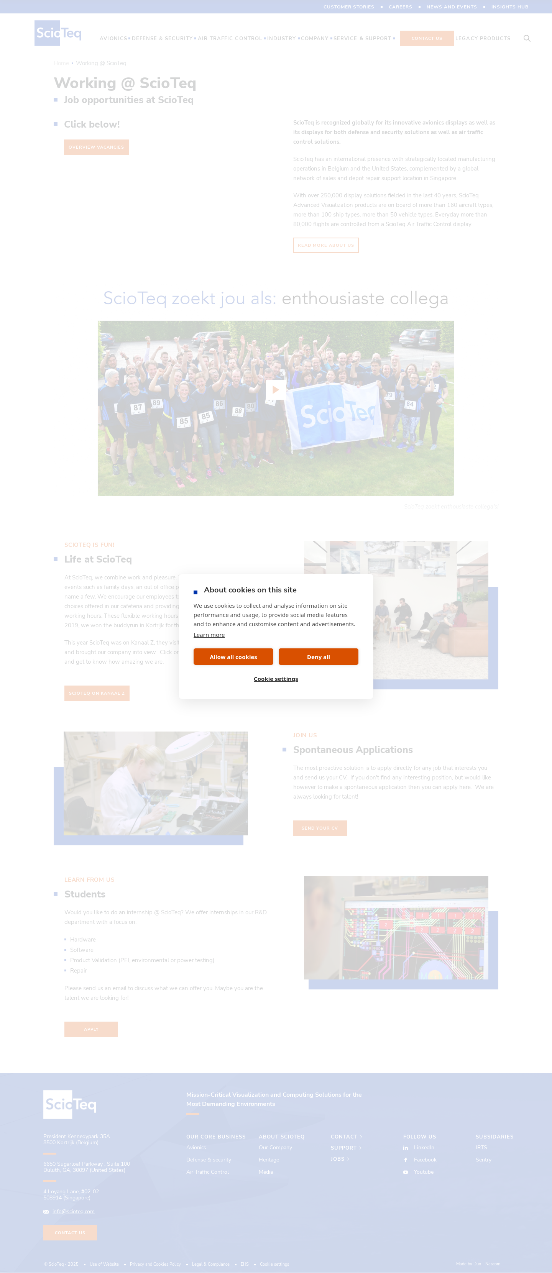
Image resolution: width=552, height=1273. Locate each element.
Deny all (318, 657)
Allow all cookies (233, 657)
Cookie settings (276, 678)
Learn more (209, 634)
